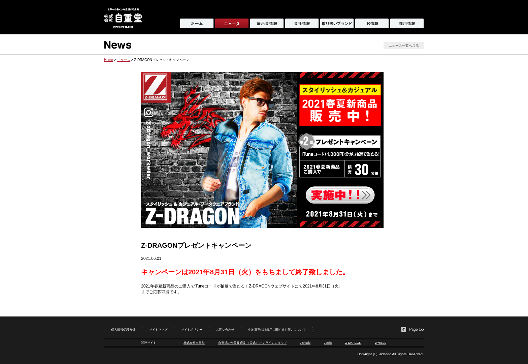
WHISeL (380, 342)
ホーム (196, 23)
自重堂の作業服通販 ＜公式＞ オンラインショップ (252, 342)
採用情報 (407, 23)
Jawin (328, 342)
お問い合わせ (225, 329)
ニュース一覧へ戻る (404, 46)
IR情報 (372, 23)
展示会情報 (267, 23)
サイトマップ (158, 329)
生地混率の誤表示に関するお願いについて (277, 329)
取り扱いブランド (337, 23)
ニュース (123, 60)
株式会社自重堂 (194, 342)
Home (108, 60)
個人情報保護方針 (123, 329)
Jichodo (305, 342)
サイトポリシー (191, 329)
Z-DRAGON (353, 342)
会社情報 (302, 23)
